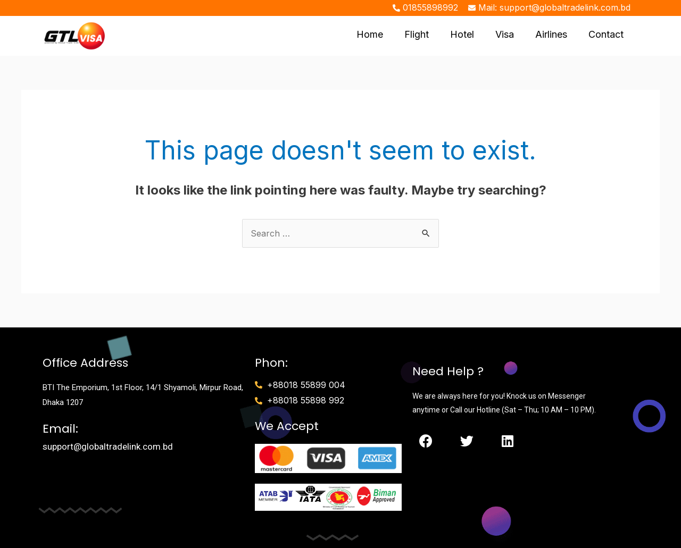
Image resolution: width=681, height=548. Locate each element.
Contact (606, 34)
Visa (504, 34)
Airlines (551, 34)
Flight (416, 34)
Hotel (462, 34)
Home (369, 34)
